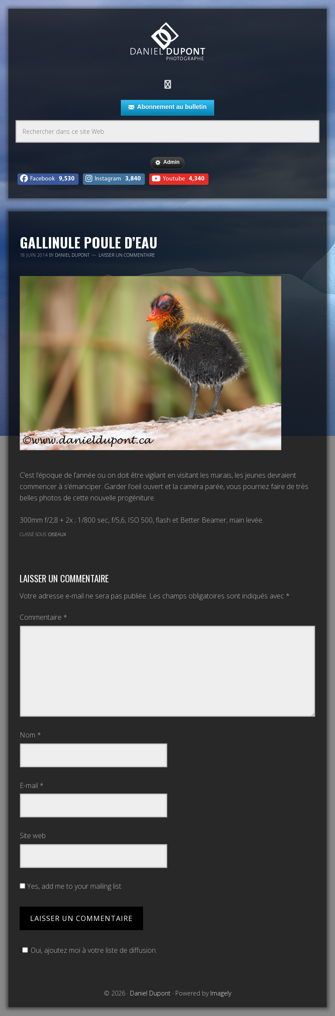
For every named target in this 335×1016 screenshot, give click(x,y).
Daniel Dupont (167, 42)
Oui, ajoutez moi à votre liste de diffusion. (88, 950)
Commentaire (43, 617)
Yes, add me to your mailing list (70, 886)
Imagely (220, 993)
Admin (167, 162)
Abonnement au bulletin (167, 107)
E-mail (32, 785)
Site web (33, 835)
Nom (30, 735)
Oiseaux (57, 534)
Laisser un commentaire (127, 255)
